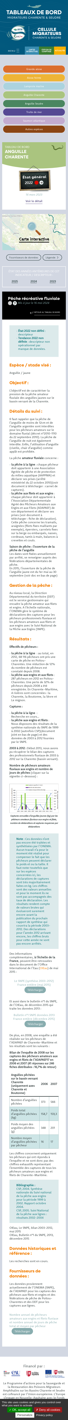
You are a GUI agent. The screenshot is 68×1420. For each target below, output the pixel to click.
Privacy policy (44, 1415)
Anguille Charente (34, 95)
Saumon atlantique (34, 120)
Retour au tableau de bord (47, 312)
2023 (53, 281)
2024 (33, 281)
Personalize (24, 1415)
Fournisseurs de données (23, 257)
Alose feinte (34, 77)
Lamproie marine (34, 86)
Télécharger (35, 990)
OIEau (44, 968)
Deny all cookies (48, 1409)
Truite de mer (34, 112)
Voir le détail (34, 201)
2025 (15, 281)
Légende (50, 257)
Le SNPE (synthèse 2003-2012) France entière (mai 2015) (34, 982)
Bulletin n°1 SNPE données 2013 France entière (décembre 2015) (34, 1017)
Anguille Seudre (34, 103)
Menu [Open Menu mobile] (13, 50)
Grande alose (34, 69)
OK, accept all (19, 1409)
